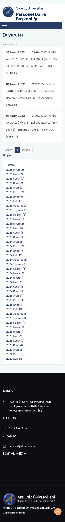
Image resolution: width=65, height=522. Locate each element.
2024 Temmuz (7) (16, 264)
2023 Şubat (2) (15, 340)
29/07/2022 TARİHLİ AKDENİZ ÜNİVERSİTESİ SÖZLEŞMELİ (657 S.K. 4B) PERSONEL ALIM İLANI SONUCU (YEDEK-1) (31, 125)
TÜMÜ (10, 165)
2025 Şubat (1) (15, 232)
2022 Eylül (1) (14, 358)
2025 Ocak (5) (14, 237)
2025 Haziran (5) (16, 214)
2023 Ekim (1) (14, 304)
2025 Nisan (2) (15, 223)
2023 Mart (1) (14, 336)
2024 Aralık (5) (14, 241)
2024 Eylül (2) (14, 255)
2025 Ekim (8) (14, 196)
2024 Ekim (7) (14, 250)
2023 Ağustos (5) (16, 313)
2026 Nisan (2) (15, 169)
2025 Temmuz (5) (16, 210)
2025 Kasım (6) (15, 192)
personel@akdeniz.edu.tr (23, 446)
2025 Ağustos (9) (16, 205)
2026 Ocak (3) (14, 183)
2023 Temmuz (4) (16, 318)
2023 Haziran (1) (15, 322)
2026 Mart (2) (14, 174)
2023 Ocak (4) (14, 345)
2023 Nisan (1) (14, 331)
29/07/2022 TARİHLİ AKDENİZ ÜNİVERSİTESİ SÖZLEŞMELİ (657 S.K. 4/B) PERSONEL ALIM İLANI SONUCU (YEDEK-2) (31, 62)
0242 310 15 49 (18, 428)
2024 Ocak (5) (14, 291)
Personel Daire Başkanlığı (31, 17)
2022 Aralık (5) (14, 349)
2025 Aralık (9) (14, 187)
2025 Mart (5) (14, 228)
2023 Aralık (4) (14, 295)
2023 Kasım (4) (15, 300)
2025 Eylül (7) (14, 201)
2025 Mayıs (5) (15, 219)
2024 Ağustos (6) (16, 259)
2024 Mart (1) (14, 282)
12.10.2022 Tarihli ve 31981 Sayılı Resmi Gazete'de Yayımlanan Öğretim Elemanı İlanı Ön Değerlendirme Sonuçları (30, 93)
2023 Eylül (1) (14, 309)
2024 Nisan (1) (14, 277)
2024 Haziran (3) (16, 268)
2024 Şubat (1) (15, 286)
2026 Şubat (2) (15, 178)
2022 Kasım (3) (15, 354)
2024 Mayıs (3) (15, 273)
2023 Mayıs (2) (15, 327)
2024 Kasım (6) (15, 246)
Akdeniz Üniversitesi (30, 8)
